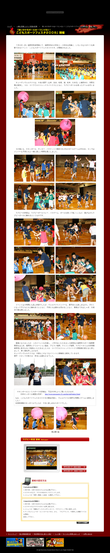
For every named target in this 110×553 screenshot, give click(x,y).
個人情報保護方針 (25, 534)
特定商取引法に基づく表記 (42, 534)
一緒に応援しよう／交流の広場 (27, 26)
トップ (9, 26)
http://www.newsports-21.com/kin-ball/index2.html (62, 394)
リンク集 (57, 534)
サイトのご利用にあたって (71, 534)
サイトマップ (12, 534)
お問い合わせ (87, 534)
